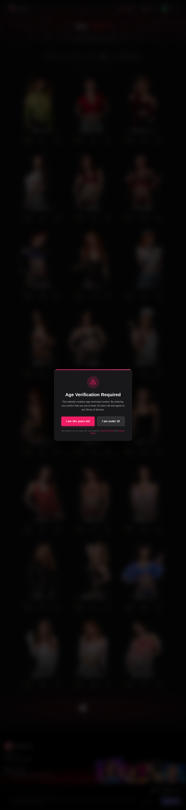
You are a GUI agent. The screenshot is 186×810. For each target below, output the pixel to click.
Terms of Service (107, 431)
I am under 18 (111, 421)
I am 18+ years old (78, 421)
